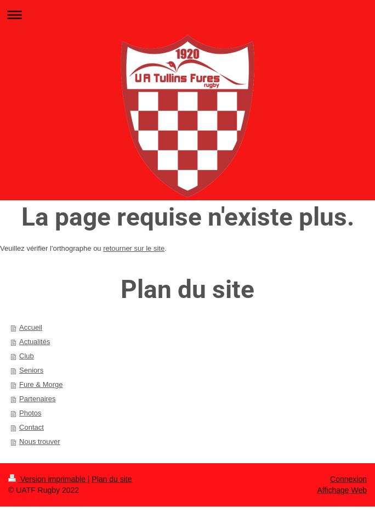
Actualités (34, 342)
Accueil (30, 327)
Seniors (31, 370)
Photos (30, 413)
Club (26, 356)
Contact (31, 427)
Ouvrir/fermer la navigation (187, 14)
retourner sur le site (133, 248)
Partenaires (37, 399)
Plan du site (112, 479)
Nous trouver (39, 441)
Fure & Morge (41, 384)
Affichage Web (342, 490)
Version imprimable (48, 479)
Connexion (348, 479)
